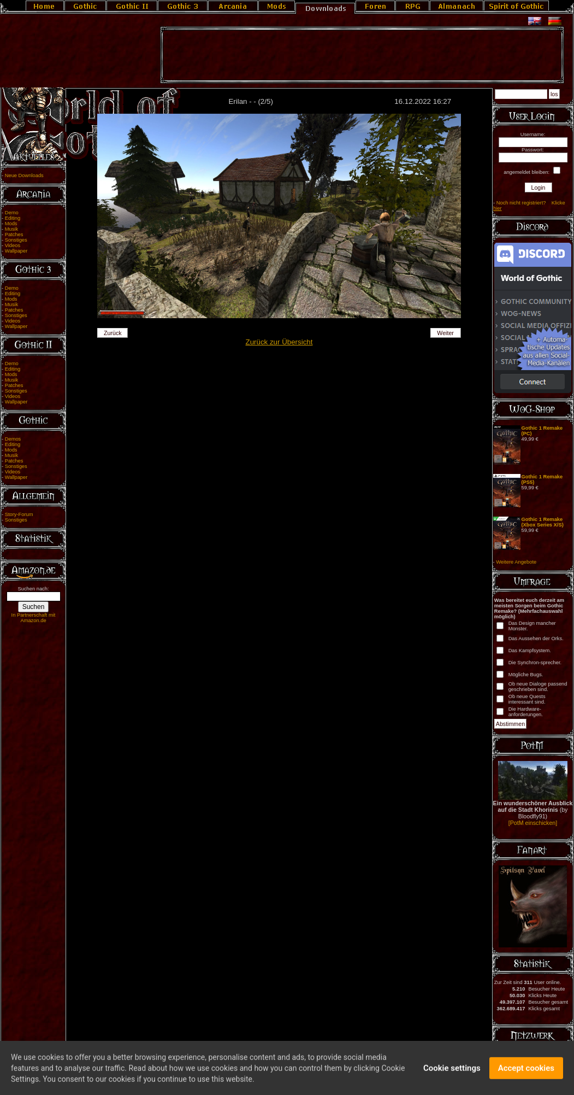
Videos (12, 245)
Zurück (113, 333)
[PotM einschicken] (532, 822)
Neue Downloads (24, 175)
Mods (11, 223)
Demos (13, 439)
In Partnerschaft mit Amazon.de (33, 617)
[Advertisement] (362, 55)
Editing (13, 218)
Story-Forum (19, 514)
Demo (12, 212)
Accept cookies (526, 1073)
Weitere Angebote (516, 562)
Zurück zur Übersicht (279, 342)
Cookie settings (452, 1073)
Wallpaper (16, 251)
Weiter (445, 333)
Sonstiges (16, 240)
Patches (14, 234)
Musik (11, 229)
